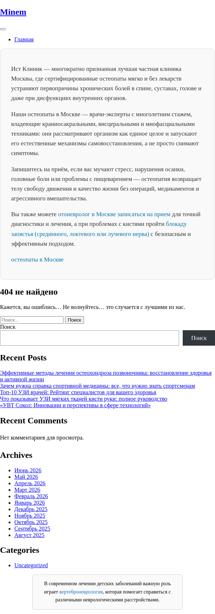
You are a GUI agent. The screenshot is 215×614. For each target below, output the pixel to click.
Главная (24, 39)
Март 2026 (27, 490)
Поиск (7, 327)
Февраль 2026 (31, 496)
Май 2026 (26, 477)
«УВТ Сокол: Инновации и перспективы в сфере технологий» (75, 405)
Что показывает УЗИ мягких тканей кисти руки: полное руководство (83, 399)
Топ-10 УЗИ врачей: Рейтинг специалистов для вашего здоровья (78, 392)
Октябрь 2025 (31, 522)
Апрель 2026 (30, 483)
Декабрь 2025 (30, 509)
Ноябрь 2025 (29, 516)
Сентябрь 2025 (32, 529)
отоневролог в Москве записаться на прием (114, 214)
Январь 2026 (29, 503)
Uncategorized (31, 565)
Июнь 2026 (27, 470)
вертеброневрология (81, 592)
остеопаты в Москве (37, 259)
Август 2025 (29, 535)
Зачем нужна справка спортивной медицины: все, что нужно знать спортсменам (97, 386)
